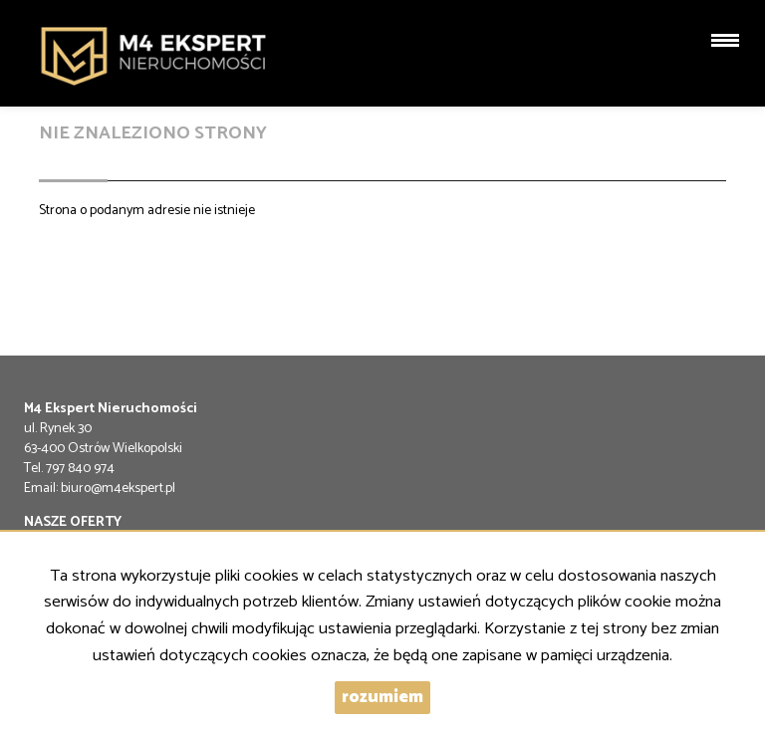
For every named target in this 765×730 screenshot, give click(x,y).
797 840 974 (80, 468)
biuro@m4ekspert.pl (118, 488)
